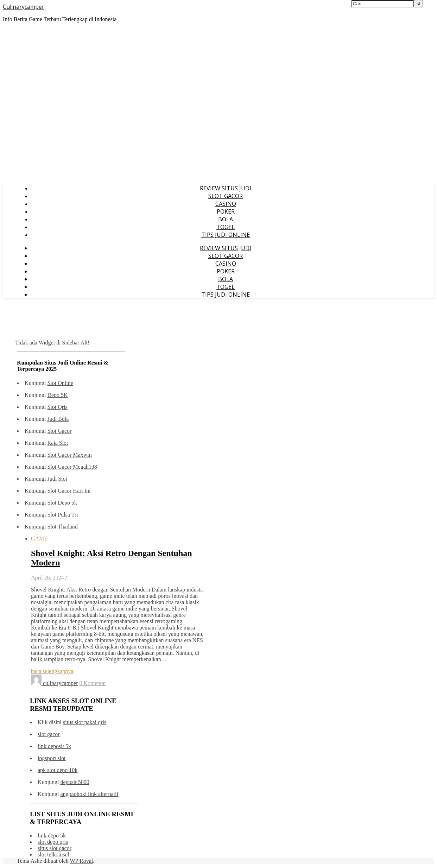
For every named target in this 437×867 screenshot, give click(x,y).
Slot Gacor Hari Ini (68, 491)
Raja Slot (57, 443)
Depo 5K (57, 395)
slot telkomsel (53, 854)
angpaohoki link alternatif (89, 794)
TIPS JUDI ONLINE (225, 235)
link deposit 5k (54, 746)
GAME (39, 539)
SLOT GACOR (225, 196)
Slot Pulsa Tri (62, 515)
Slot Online (60, 383)
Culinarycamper (23, 7)
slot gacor (49, 734)
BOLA (225, 219)
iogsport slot (52, 758)
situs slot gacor (54, 848)
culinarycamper (60, 683)
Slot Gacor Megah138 (72, 467)
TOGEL (225, 227)
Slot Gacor (59, 431)
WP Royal (81, 861)
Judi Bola (58, 419)
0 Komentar (93, 683)
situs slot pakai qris (84, 722)
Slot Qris (57, 407)
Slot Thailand (62, 527)
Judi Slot (57, 479)
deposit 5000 (74, 782)
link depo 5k (52, 835)
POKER (226, 211)
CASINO (225, 204)
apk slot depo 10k (57, 770)
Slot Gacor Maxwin (69, 455)
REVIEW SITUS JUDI (225, 188)
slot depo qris (53, 842)
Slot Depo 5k (62, 503)
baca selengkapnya (52, 671)
